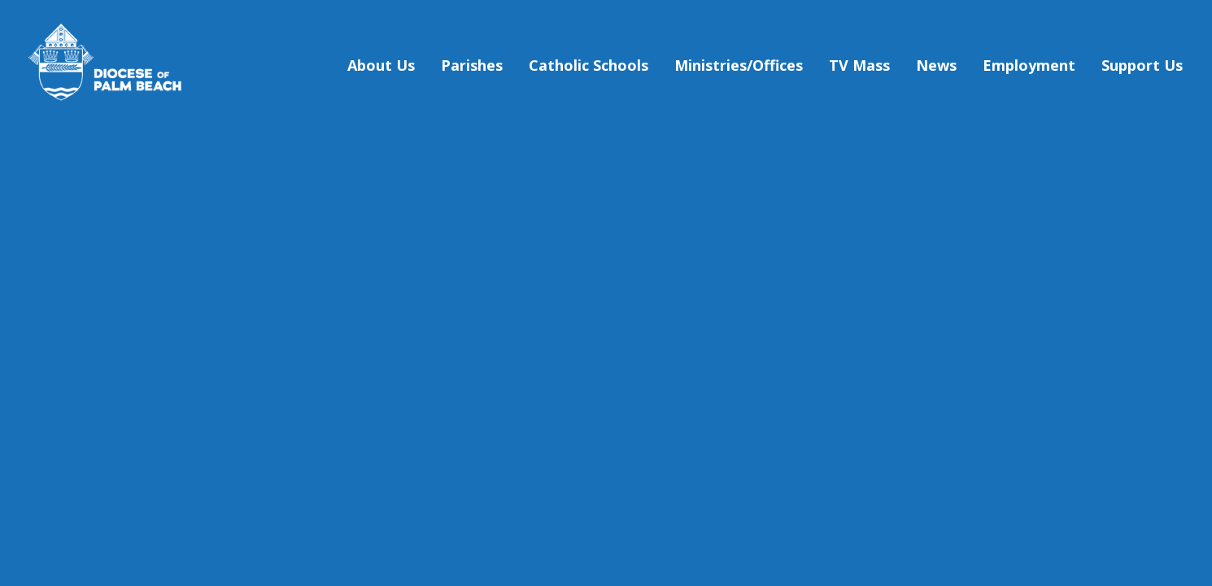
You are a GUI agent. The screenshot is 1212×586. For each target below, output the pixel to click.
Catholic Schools (588, 65)
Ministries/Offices (738, 65)
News (936, 65)
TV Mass (859, 65)
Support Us (1142, 65)
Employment (1029, 65)
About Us (381, 65)
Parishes (472, 65)
